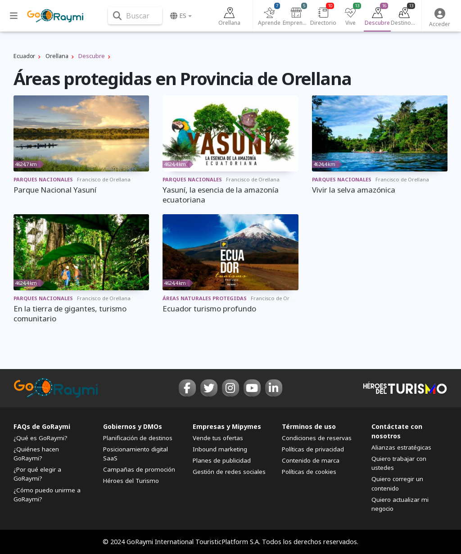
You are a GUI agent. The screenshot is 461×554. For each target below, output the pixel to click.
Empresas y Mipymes (227, 426)
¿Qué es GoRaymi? (41, 438)
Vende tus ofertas (218, 438)
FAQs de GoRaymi (42, 426)
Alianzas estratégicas (401, 447)
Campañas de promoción (139, 469)
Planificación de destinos (137, 438)
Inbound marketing (220, 449)
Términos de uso (309, 426)
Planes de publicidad (222, 460)
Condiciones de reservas (317, 438)
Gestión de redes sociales (229, 472)
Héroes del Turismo (131, 481)
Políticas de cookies (309, 472)
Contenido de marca (310, 460)
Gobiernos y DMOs (132, 426)
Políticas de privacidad (313, 449)
